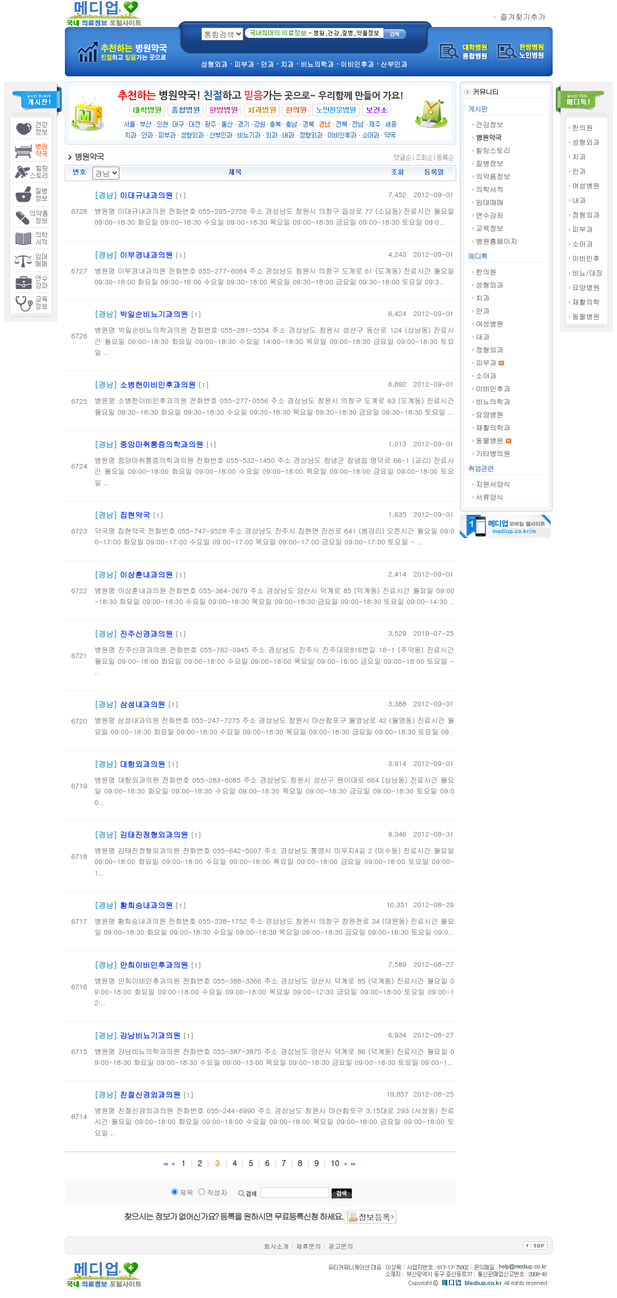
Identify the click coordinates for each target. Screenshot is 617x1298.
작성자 (217, 1192)
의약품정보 (493, 176)
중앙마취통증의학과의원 (161, 444)
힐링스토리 (493, 150)
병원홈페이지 (496, 241)
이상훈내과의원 (146, 574)
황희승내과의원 (146, 904)
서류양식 (489, 497)
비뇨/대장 (587, 273)
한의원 (582, 127)
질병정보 (489, 163)
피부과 (582, 229)
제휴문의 (308, 1245)
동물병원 (586, 316)
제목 (187, 1192)
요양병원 (586, 287)
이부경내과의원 (146, 254)
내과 (579, 200)
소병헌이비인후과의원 (158, 384)
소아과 (582, 244)
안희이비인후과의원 (154, 964)
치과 (579, 156)
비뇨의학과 (493, 401)
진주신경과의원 (146, 633)
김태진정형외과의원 (154, 834)
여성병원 (586, 185)
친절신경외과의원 (150, 1094)
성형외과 (586, 142)
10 (335, 1162)
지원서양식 (493, 484)
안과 (579, 171)
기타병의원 (493, 453)
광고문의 (340, 1245)
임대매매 (489, 202)
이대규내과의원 (146, 194)
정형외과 (586, 215)
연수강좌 (489, 215)
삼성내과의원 (143, 704)
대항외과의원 (143, 763)
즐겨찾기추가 (520, 16)
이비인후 (586, 258)
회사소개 (276, 1245)
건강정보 (489, 124)
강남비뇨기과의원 (150, 1035)
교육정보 (489, 228)
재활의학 (586, 302)
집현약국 (135, 514)
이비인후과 (493, 388)
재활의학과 (493, 427)
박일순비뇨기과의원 (154, 313)
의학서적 (489, 189)
